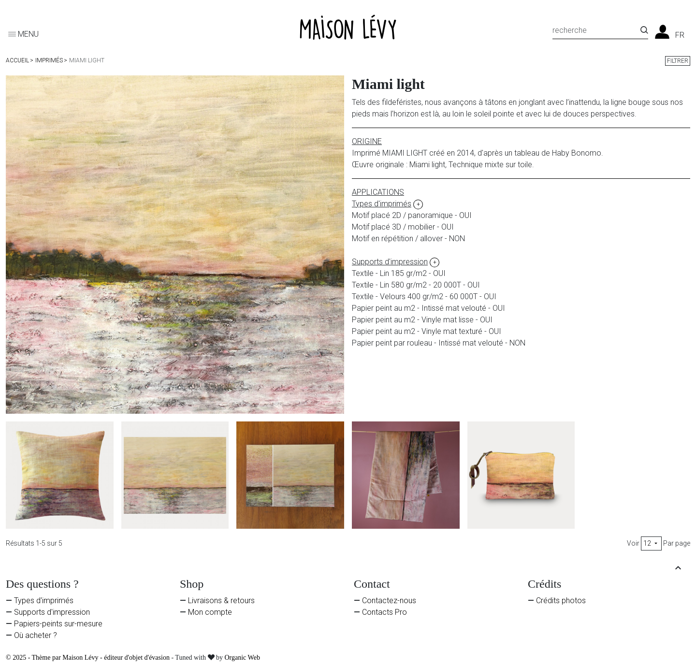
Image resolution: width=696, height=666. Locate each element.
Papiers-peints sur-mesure (58, 623)
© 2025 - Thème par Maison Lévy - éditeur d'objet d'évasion (88, 657)
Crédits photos (561, 600)
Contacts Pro (384, 612)
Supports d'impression (52, 612)
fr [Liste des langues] (679, 35)
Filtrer (677, 61)
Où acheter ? (35, 635)
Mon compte (210, 612)
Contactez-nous (389, 600)
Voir (633, 543)
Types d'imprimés (43, 600)
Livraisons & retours (221, 600)
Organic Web (242, 657)
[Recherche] (596, 32)
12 (651, 543)
